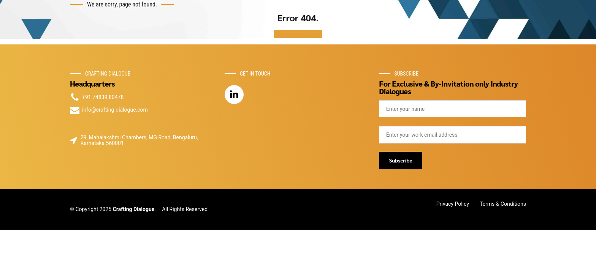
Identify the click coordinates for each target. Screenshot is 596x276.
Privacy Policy (452, 204)
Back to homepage (298, 34)
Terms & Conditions (503, 204)
